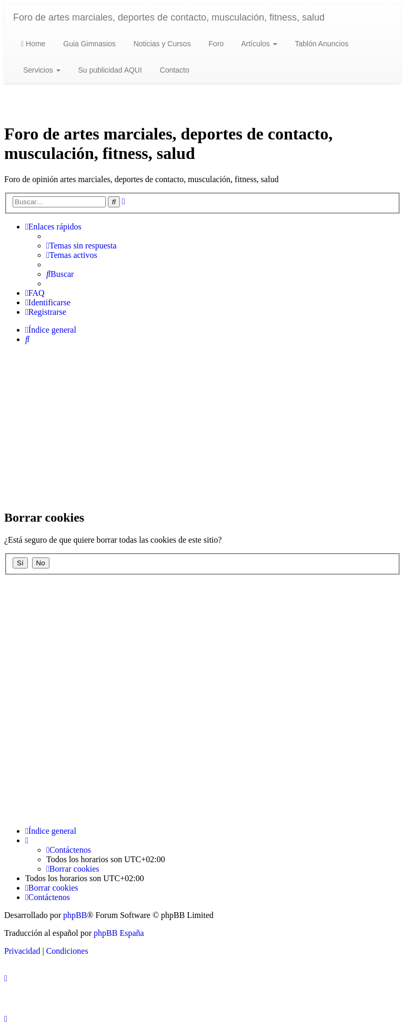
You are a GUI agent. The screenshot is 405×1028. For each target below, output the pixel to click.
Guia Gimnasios (88, 43)
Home (33, 43)
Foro (215, 43)
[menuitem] (81, 246)
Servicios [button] (40, 70)
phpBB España (119, 933)
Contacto (173, 70)
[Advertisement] (202, 426)
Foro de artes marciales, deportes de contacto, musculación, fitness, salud (169, 17)
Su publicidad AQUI (109, 70)
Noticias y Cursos (161, 43)
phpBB (75, 915)
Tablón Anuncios (321, 43)
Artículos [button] (258, 43)
